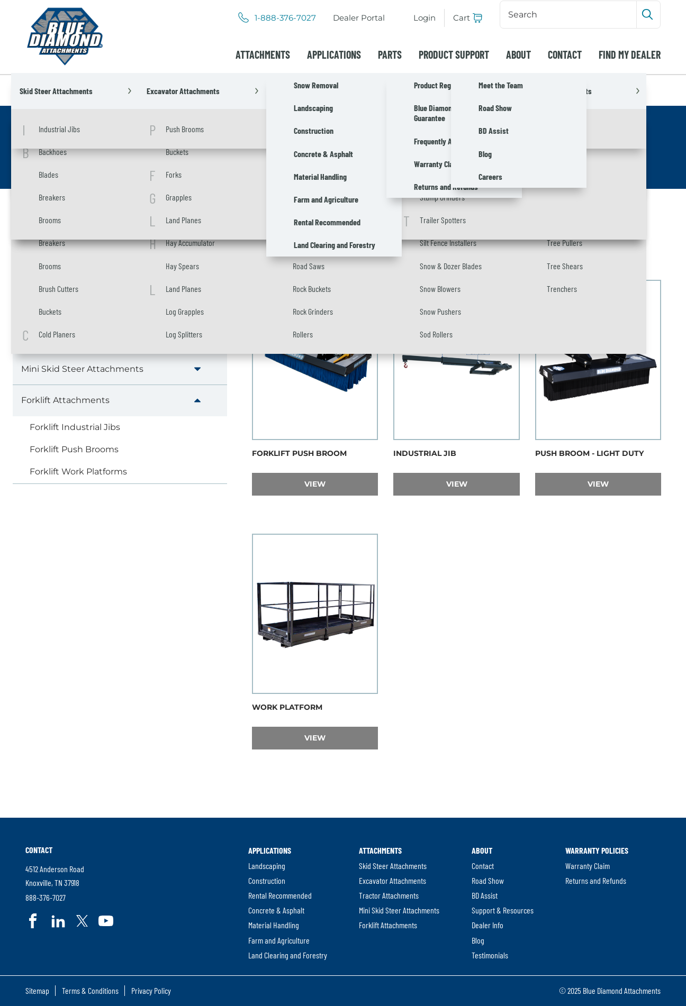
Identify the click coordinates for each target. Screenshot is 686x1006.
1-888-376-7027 (285, 18)
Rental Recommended (280, 895)
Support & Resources (503, 910)
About (518, 54)
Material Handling (273, 925)
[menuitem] (359, 18)
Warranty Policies (596, 850)
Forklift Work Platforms (78, 472)
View (341, 484)
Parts (390, 54)
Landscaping (266, 866)
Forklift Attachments (65, 400)
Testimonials (490, 955)
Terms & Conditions (90, 990)
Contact (565, 54)
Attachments (263, 54)
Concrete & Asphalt (276, 910)
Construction (266, 880)
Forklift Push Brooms (74, 449)
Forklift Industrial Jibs (75, 427)
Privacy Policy (151, 990)
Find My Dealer (630, 54)
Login (424, 18)
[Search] (569, 14)
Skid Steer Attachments (72, 275)
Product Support (454, 54)
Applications (334, 54)
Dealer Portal (359, 18)
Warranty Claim (587, 866)
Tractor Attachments (65, 337)
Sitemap (37, 990)
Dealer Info (487, 925)
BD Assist (485, 895)
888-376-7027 (45, 897)
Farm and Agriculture (279, 940)
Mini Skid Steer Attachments (82, 369)
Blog (478, 940)
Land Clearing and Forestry (287, 955)
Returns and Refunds (595, 880)
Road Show (488, 880)
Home (38, 90)
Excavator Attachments (71, 306)
